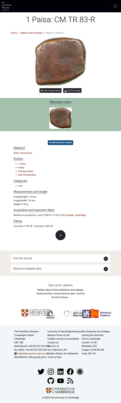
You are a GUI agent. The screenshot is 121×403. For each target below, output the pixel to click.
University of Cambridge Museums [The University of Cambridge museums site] (64, 331)
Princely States (25, 171)
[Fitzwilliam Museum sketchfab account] (80, 371)
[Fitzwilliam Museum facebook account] (61, 371)
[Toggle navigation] (115, 6)
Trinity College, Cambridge (72, 215)
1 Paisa (22, 163)
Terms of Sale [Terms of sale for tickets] (54, 357)
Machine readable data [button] (27, 268)
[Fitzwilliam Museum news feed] (70, 380)
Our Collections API (57, 349)
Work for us (53, 346)
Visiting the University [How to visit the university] (93, 335)
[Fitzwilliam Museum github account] (51, 380)
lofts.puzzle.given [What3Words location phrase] (37, 357)
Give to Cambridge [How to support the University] (91, 338)
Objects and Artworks (31, 32)
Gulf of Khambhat (27, 175)
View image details (50, 90)
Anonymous (26, 153)
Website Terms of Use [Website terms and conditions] (58, 335)
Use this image (72, 90)
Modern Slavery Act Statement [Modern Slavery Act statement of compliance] (62, 353)
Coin (20, 186)
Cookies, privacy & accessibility (63, 338)
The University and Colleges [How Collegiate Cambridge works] (96, 331)
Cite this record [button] (22, 258)
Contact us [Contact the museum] (52, 342)
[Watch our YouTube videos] (61, 380)
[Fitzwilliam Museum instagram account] (51, 371)
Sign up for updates (60, 285)
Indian (21, 167)
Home (14, 32)
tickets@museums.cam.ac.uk (33, 353)
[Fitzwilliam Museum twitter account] (41, 371)
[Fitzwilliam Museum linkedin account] (70, 371)
